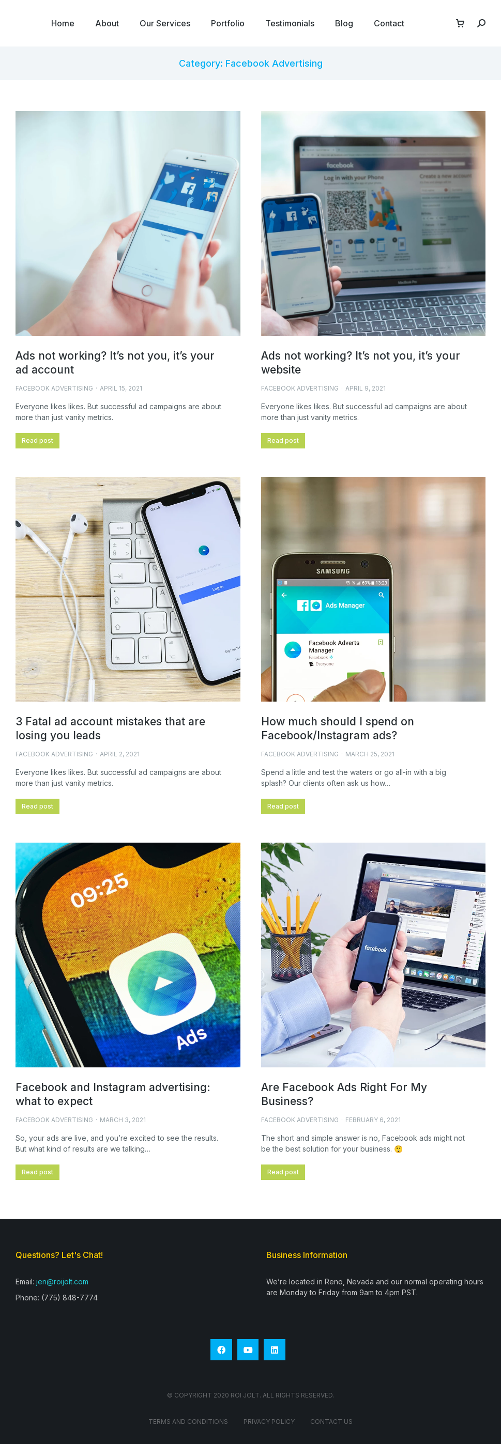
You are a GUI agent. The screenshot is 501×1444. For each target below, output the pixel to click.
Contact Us (331, 1421)
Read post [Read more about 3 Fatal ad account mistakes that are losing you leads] (37, 806)
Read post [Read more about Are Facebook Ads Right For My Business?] (283, 1172)
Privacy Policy (269, 1421)
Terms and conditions (188, 1421)
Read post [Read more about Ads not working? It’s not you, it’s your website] (283, 440)
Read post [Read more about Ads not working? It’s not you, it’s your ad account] (37, 440)
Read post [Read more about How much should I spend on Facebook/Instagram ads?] (283, 806)
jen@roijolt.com (62, 1281)
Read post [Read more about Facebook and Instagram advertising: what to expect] (37, 1172)
